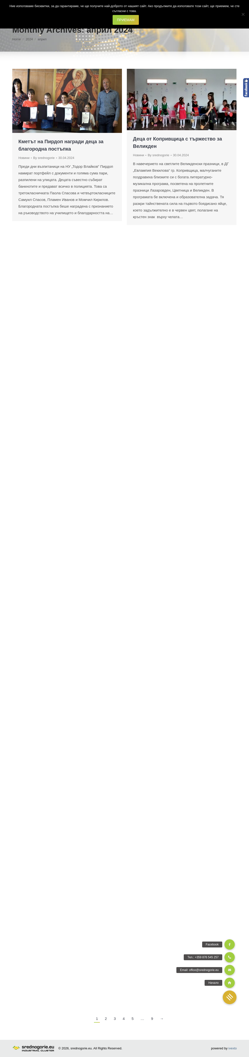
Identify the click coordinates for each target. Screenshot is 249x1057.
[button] (229, 997)
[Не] (242, 14)
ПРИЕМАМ (125, 20)
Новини (23, 158)
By (43, 158)
